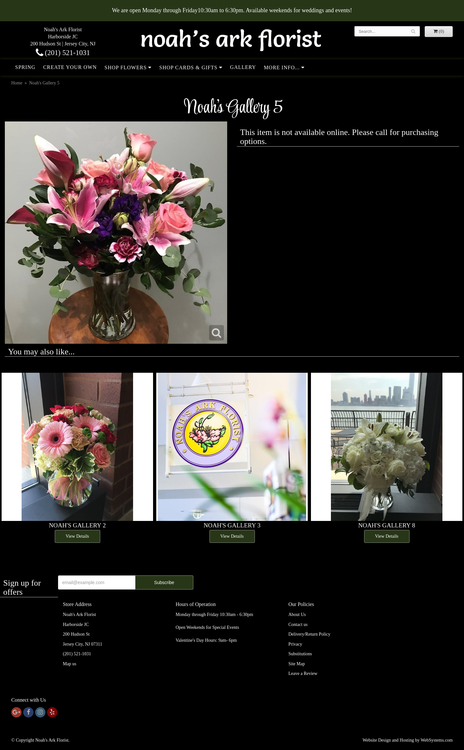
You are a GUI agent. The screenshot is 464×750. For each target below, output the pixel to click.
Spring (25, 67)
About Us (297, 614)
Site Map (296, 663)
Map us (69, 663)
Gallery (243, 67)
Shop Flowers (125, 67)
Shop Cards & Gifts (188, 67)
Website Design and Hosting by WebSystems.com (407, 740)
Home (16, 83)
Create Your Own (70, 67)
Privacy (295, 644)
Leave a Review (302, 673)
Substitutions (300, 653)
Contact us (298, 624)
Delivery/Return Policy (309, 634)
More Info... (282, 67)
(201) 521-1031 (63, 53)
